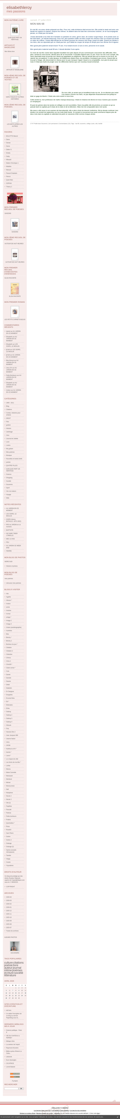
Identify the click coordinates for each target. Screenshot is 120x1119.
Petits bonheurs (11, 816)
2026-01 (9, 907)
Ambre (8, 390)
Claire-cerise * (10, 668)
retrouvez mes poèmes (13, 583)
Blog (7, 406)
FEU (7, 542)
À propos (15, 1081)
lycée (92, 123)
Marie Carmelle (11, 772)
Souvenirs (9, 484)
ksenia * (8, 752)
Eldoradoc (9, 705)
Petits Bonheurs (11, 375)
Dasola (8, 681)
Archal (8, 614)
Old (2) (8, 803)
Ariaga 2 (9, 620)
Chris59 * (9, 664)
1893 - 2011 (10, 403)
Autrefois (9, 630)
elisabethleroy (19, 7)
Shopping (9, 478)
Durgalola (9, 695)
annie (8, 607)
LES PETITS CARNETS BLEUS (14, 319)
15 (16, 993)
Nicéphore (9, 793)
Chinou (8, 658)
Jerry (7, 742)
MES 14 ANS (10, 539)
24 (22, 995)
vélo (96, 123)
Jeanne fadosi (10, 739)
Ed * (7, 701)
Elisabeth (9, 337)
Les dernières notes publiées (60, 1110)
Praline (8, 819)
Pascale (8, 809)
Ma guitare (9, 449)
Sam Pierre (9, 833)
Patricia (8, 813)
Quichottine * (10, 823)
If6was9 (8, 159)
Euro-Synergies (11, 1060)
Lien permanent (53, 123)
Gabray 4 (9, 722)
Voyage (8, 494)
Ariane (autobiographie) (13, 627)
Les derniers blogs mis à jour (42, 1110)
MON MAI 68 (37, 23)
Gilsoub (8, 725)
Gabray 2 (9, 715)
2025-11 (9, 914)
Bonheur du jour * (11, 644)
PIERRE (9, 551)
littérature (10, 975)
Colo (7, 671)
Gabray (8, 711)
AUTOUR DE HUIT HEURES (14, 262)
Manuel (8, 170)
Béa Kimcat (10, 360)
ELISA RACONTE (15, 296)
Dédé (8, 685)
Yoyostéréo (9, 865)
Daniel (8, 674)
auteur (8, 967)
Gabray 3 (9, 718)
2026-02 (9, 904)
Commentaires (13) (64, 123)
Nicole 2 (8, 796)
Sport (8, 488)
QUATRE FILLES (11, 465)
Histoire (8, 428)
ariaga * (8, 617)
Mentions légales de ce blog (44, 1113)
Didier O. (9, 149)
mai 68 (77, 123)
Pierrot (8, 176)
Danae (8, 143)
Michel (8, 782)
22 (16, 995)
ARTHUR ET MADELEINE (14, 70)
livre (15, 965)
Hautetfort (65, 1107)
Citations (9, 409)
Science (8, 474)
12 (6, 993)
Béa (7, 634)
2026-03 (9, 900)
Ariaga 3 (9, 624)
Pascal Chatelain (11, 173)
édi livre (8, 1010)
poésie (8, 462)
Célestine (9, 654)
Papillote (9, 806)
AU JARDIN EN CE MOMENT (11, 339)
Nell (7, 789)
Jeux (7, 435)
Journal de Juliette (12, 438)
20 (9, 995)
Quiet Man (9, 180)
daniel (8, 331)
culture (8, 962)
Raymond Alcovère (12, 1048)
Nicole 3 (8, 799)
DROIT (8, 418)
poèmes (17, 970)
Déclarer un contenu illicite (27, 1113)
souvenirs (83, 123)
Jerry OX (9, 368)
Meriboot (9, 779)
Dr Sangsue (10, 691)
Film (7, 422)
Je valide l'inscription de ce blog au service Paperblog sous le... (13, 1016)
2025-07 (9, 927)
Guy (7, 728)
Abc (7, 593)
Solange (9, 843)
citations (18, 962)
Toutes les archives (12, 931)
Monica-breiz (10, 786)
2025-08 (9, 924)
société (18, 972)
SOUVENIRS (15, 953)
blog (98, 1113)
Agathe (8, 597)
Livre (7, 442)
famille (100, 123)
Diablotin (9, 688)
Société (8, 481)
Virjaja (8, 859)
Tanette (8, 855)
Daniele (8, 678)
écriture (9, 972)
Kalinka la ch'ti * (11, 749)
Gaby (8, 156)
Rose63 (8, 830)
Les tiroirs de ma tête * (13, 762)
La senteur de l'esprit (13, 1044)
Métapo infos (10, 1041)
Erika (7, 708)
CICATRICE (10, 1063)
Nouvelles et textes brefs (14, 459)
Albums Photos (10, 937)
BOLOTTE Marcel (12, 136)
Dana (8, 139)
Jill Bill (8, 745)
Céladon (9, 647)
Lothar (8, 765)
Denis (8, 146)
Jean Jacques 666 (12, 735)
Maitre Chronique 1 (12, 163)
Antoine (8, 610)
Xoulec (8, 862)
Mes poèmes (10, 452)
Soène (8, 836)
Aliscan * (9, 600)
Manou (8, 769)
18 (25, 993)
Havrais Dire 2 (10, 732)
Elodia (8, 153)
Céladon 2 (9, 651)
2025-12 (9, 911)
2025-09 (9, 921)
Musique (9, 455)
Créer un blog (56, 1107)
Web (7, 498)
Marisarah (9, 776)
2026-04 (9, 897)
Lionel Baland (10, 1067)
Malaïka (8, 166)
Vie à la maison (11, 491)
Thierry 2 (9, 187)
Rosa (8, 826)
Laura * (8, 755)
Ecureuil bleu (10, 698)
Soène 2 (9, 840)
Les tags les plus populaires (78, 1110)
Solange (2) (10, 846)
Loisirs (8, 445)
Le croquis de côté (12, 759)
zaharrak (9, 1057)
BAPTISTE (9, 530)
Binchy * (9, 637)
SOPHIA (9, 183)
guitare (8, 425)
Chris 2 (8, 661)
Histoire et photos (11, 566)
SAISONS (15, 232)
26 (6, 998)
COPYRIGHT (10, 887)
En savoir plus (98, 1117)
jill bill (8, 349)
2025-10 (9, 917)
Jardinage (9, 432)
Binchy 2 (9, 641)
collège (88, 123)
